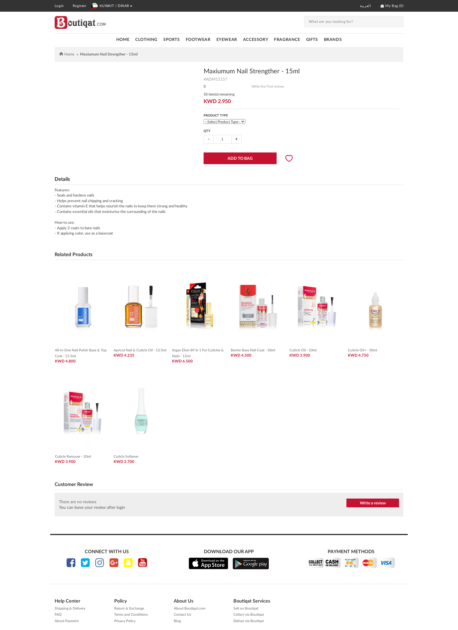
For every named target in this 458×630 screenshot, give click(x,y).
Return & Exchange (129, 608)
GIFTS (312, 40)
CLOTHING (146, 40)
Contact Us (182, 614)
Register (79, 6)
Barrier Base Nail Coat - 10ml (253, 350)
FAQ (58, 614)
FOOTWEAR (198, 40)
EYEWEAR (226, 40)
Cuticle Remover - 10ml (73, 456)
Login (59, 6)
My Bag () (392, 6)
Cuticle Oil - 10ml (303, 350)
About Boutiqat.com (189, 608)
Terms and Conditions (131, 614)
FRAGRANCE (287, 40)
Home (122, 40)
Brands (333, 40)
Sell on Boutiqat (245, 608)
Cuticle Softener (126, 456)
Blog (177, 621)
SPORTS (171, 40)
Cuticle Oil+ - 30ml (362, 350)
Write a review (373, 503)
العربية (365, 6)
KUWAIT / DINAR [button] (111, 6)
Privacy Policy (125, 621)
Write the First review (267, 86)
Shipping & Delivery (70, 608)
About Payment (67, 621)
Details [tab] (62, 179)
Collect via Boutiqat (248, 614)
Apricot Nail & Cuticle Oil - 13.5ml (140, 350)
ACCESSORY (255, 40)
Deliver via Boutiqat (248, 621)
